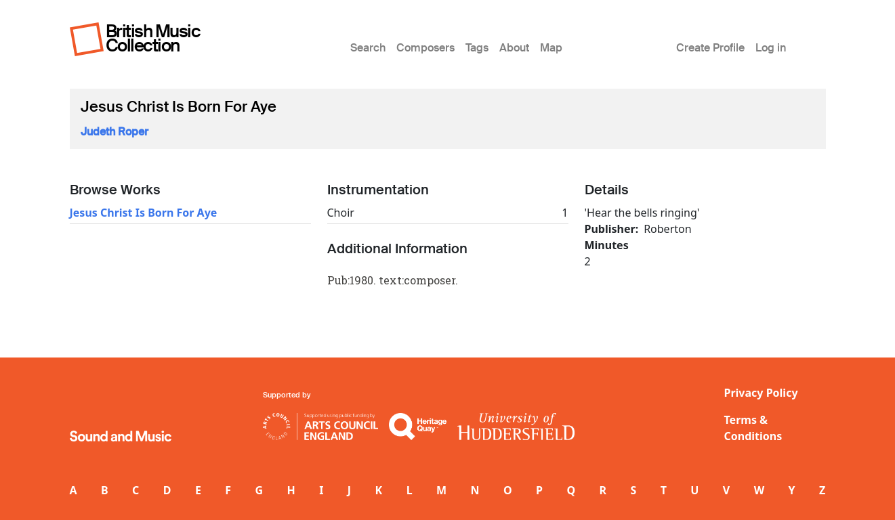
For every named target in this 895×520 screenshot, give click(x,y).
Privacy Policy (761, 392)
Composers (425, 48)
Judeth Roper (114, 132)
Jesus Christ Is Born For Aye (143, 212)
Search (368, 48)
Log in (770, 48)
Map (551, 48)
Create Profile (710, 48)
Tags (476, 48)
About (514, 48)
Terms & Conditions (753, 427)
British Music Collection (153, 38)
